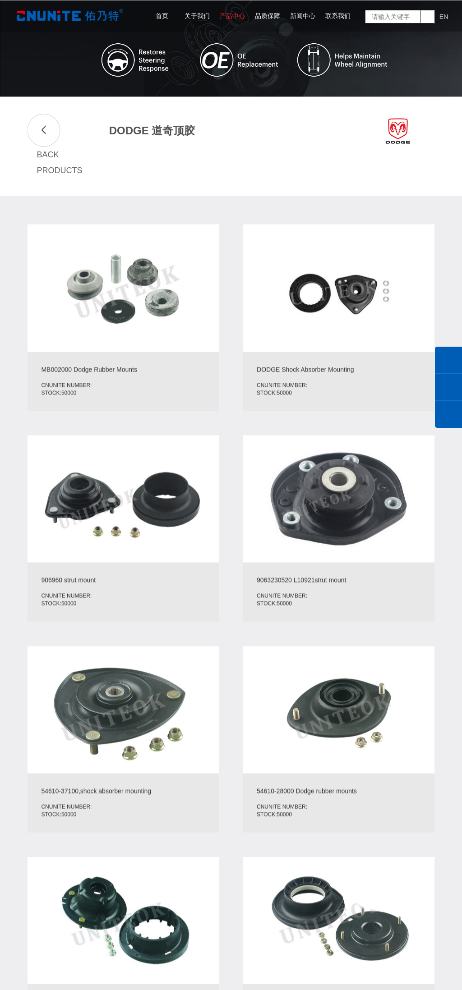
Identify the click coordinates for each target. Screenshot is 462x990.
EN (443, 16)
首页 (162, 15)
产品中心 (232, 15)
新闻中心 (302, 15)
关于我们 (197, 15)
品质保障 (267, 15)
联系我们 (338, 15)
